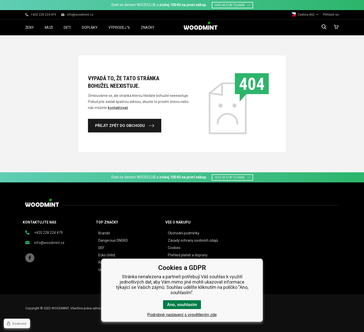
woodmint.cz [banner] (200, 25)
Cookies (174, 248)
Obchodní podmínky (183, 233)
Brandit (104, 233)
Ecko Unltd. (107, 255)
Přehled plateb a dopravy (188, 255)
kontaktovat (118, 108)
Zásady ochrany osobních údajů (193, 240)
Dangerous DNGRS (113, 240)
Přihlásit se (331, 14)
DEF (101, 248)
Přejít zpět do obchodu (124, 125)
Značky (147, 27)
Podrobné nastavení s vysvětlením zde (182, 315)
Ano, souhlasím (182, 304)
